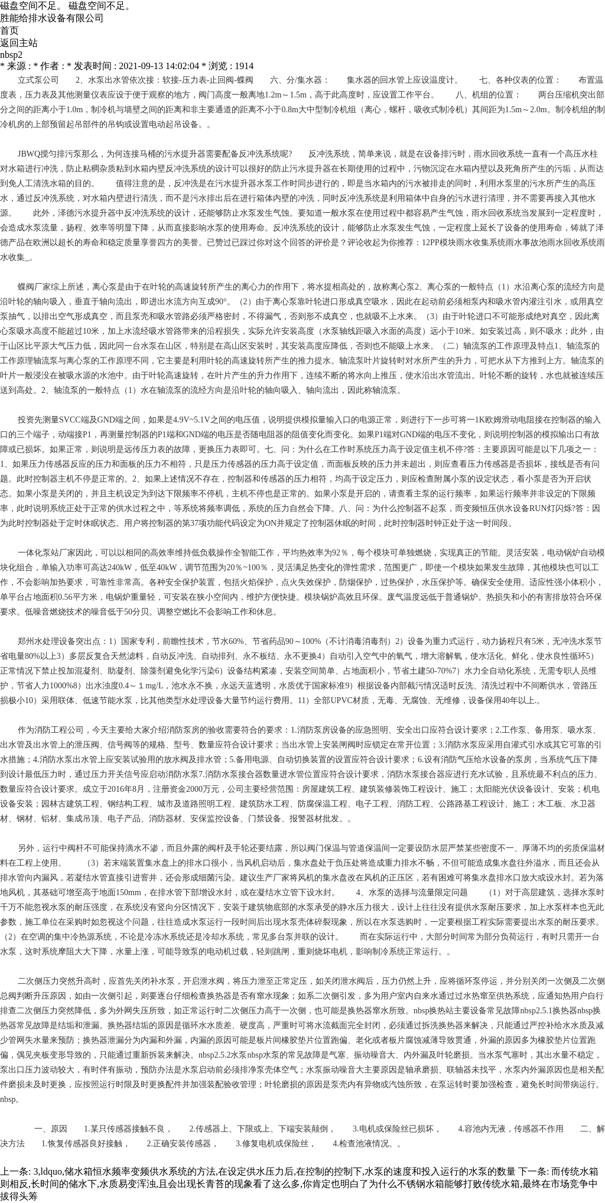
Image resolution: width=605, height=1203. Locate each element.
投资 (26, 419)
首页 (9, 30)
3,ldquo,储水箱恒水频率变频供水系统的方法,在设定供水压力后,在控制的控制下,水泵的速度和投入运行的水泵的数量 (274, 1171)
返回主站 (19, 43)
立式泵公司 (38, 80)
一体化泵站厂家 (47, 552)
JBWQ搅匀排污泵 (50, 153)
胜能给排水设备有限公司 (52, 18)
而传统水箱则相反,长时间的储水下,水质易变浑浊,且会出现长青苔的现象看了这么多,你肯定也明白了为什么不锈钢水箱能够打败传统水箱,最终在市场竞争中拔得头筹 (299, 1183)
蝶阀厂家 (34, 286)
